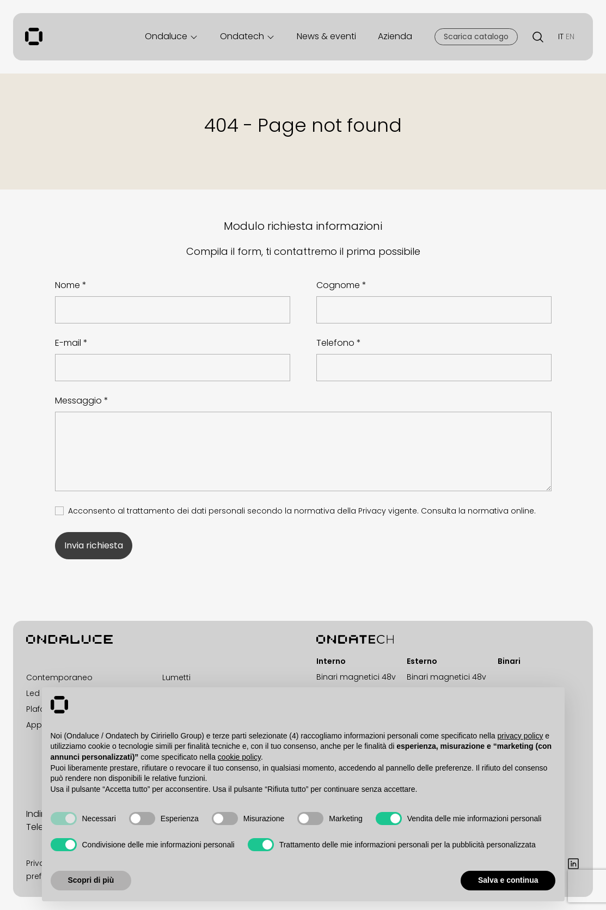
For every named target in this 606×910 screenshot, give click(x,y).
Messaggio (78, 400)
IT (561, 36)
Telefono (335, 343)
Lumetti (176, 677)
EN (570, 36)
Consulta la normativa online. (478, 510)
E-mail (68, 343)
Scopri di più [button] (91, 880)
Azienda (395, 36)
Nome (67, 285)
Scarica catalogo (476, 36)
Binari (509, 661)
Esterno (422, 661)
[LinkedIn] (573, 863)
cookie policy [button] (239, 757)
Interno (331, 661)
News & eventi (326, 36)
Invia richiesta (93, 545)
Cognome (338, 285)
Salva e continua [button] (508, 880)
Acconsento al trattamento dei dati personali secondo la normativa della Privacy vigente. (302, 510)
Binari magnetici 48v (356, 676)
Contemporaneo (59, 677)
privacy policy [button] (520, 735)
